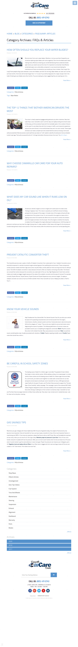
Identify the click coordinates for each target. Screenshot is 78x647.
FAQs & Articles (19, 92)
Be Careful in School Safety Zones (27, 363)
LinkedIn (24, 88)
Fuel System (13, 489)
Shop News (12, 473)
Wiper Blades (14, 95)
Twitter (18, 88)
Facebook (10, 88)
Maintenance (13, 496)
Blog (17, 33)
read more (66, 80)
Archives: (11, 537)
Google (34, 590)
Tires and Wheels (14, 493)
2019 (10, 545)
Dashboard (12, 516)
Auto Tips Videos (14, 485)
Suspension (12, 504)
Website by (43, 596)
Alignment (12, 512)
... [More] (68, 531)
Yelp (43, 590)
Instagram (48, 590)
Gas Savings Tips (16, 422)
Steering (11, 500)
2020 (10, 541)
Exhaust (11, 508)
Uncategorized (13, 481)
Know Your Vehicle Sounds (23, 309)
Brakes (11, 528)
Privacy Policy (33, 595)
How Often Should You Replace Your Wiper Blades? (37, 49)
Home (9, 33)
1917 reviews (50, 13)
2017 (10, 549)
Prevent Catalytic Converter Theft (28, 254)
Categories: (12, 468)
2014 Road (64, 135)
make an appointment (39, 23)
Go (53, 575)
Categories (27, 33)
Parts (10, 524)
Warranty (12, 520)
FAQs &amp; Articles (45, 33)
